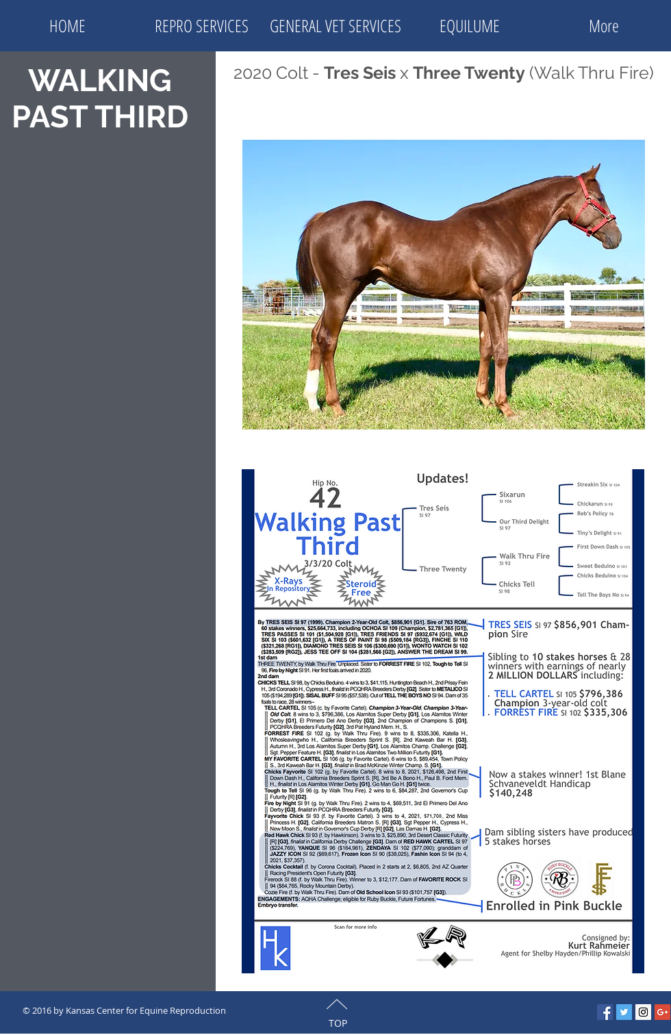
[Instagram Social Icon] (643, 1012)
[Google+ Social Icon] (662, 1012)
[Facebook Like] (341, 1010)
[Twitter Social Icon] (624, 1012)
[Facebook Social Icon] (605, 1012)
